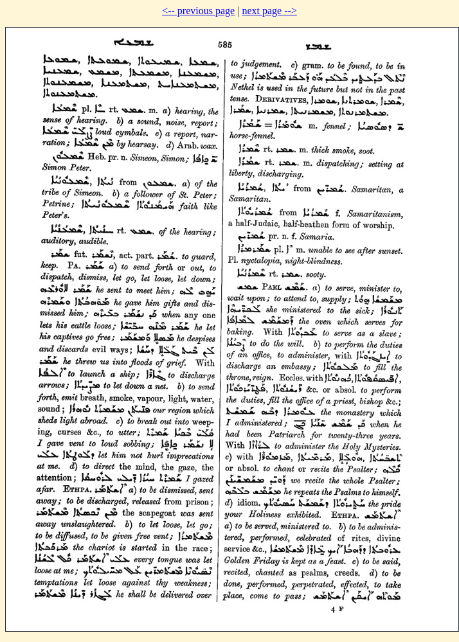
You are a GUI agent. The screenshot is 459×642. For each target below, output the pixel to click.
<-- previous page (198, 10)
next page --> (269, 10)
